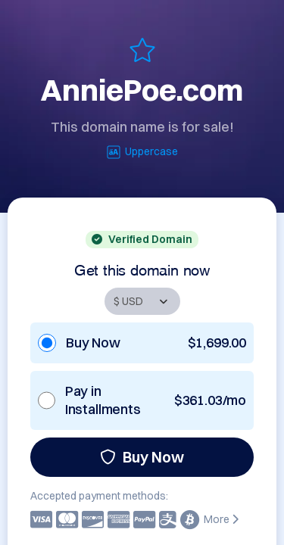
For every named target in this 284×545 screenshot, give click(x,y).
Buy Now (142, 456)
